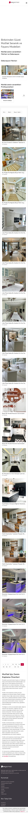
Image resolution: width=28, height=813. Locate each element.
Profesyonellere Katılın (6, 783)
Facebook (3, 802)
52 (16, 664)
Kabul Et (22, 811)
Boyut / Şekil (17, 112)
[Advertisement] (14, 18)
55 (3, 667)
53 (19, 664)
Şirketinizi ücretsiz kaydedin (7, 781)
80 (15, 667)
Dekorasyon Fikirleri (9, 61)
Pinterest (3, 805)
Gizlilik (2, 789)
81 (18, 667)
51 (13, 664)
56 (6, 667)
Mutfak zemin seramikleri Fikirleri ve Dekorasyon (11, 53)
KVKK (2, 792)
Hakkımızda (3, 794)
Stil (4, 112)
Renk (10, 112)
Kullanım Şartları (5, 788)
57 (10, 667)
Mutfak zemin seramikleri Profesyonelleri (11, 86)
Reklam (3, 784)
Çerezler (3, 791)
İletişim (2, 786)
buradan (6, 756)
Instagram (3, 804)
